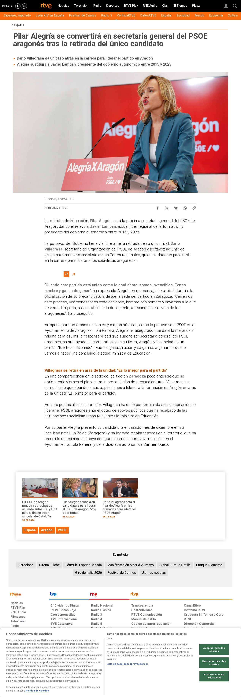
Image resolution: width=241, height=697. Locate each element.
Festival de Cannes (122, 573)
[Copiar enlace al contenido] (194, 207)
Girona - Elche (49, 565)
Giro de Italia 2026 (88, 573)
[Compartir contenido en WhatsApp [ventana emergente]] (185, 207)
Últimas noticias (154, 573)
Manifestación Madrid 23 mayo (130, 565)
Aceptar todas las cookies (214, 649)
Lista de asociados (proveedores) (127, 663)
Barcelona (25, 565)
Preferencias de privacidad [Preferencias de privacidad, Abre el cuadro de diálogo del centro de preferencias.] (214, 676)
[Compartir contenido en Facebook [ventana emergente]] (157, 207)
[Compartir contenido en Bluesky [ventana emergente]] (175, 207)
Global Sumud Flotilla (175, 565)
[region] (120, 662)
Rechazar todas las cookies (214, 663)
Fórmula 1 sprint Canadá (83, 565)
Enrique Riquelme (209, 565)
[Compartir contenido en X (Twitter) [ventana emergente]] (166, 207)
